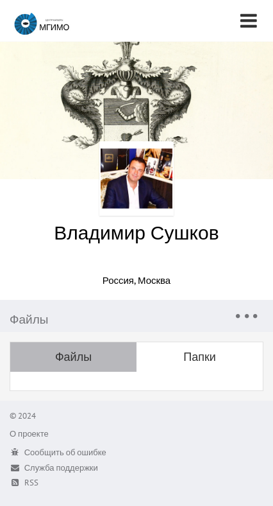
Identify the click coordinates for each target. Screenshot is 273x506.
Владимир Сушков (136, 232)
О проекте (29, 433)
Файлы (73, 356)
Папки (199, 356)
